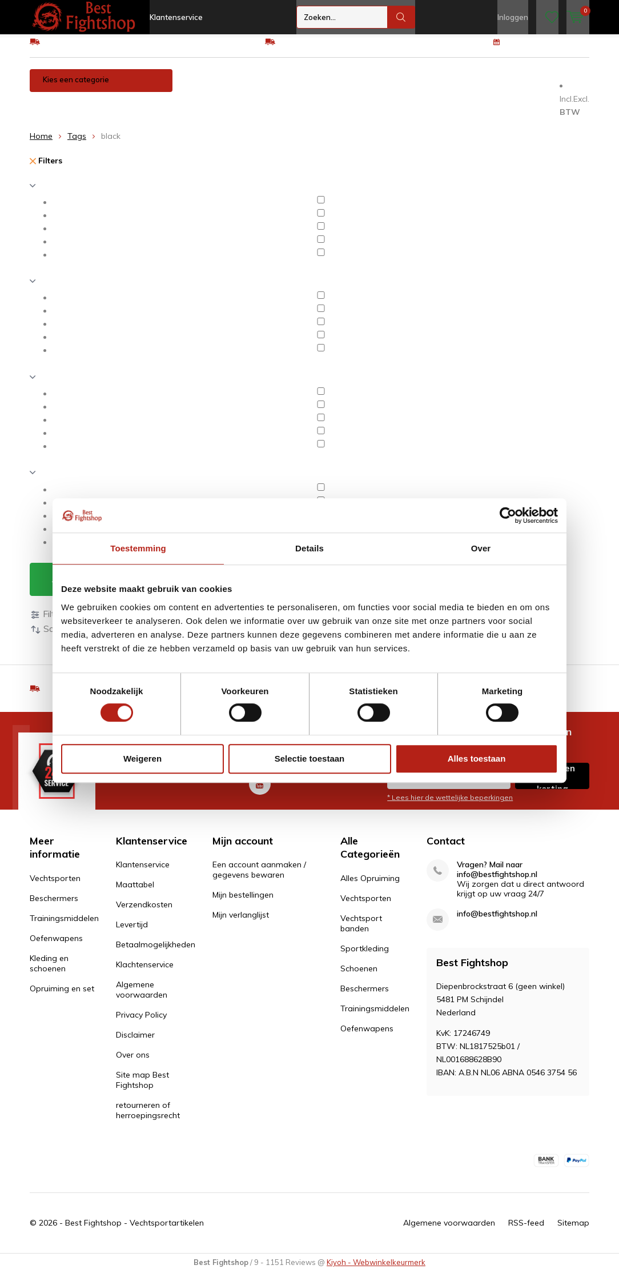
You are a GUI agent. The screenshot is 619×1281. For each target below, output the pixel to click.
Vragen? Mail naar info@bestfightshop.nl (497, 878)
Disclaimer (135, 1043)
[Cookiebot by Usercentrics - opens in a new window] (508, 515)
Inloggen (512, 17)
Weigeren (142, 758)
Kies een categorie (76, 88)
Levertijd (132, 933)
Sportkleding (364, 957)
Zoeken (401, 17)
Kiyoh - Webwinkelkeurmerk (376, 1270)
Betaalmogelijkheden (155, 953)
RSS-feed (526, 1231)
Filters (46, 169)
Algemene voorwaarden (141, 998)
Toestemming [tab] (138, 548)
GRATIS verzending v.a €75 (93, 50)
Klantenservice (176, 17)
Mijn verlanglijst (240, 923)
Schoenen (358, 977)
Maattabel (135, 893)
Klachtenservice (145, 973)
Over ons (133, 1063)
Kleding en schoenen (75, 110)
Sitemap (573, 1231)
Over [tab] (481, 548)
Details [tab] (309, 548)
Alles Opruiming (370, 887)
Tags (76, 144)
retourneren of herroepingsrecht (148, 1118)
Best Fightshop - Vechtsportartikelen (134, 1231)
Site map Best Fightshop (142, 1088)
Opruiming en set (164, 110)
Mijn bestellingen (243, 903)
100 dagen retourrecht (548, 50)
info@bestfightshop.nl (497, 922)
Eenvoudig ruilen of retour (325, 50)
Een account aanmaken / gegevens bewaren (259, 878)
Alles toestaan (477, 758)
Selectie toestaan (310, 758)
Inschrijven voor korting (552, 784)
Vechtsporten (210, 88)
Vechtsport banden (361, 932)
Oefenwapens (439, 88)
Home (41, 144)
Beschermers (280, 88)
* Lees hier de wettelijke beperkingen (450, 806)
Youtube (260, 790)
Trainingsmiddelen (359, 88)
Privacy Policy (141, 1023)
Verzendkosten (144, 913)
